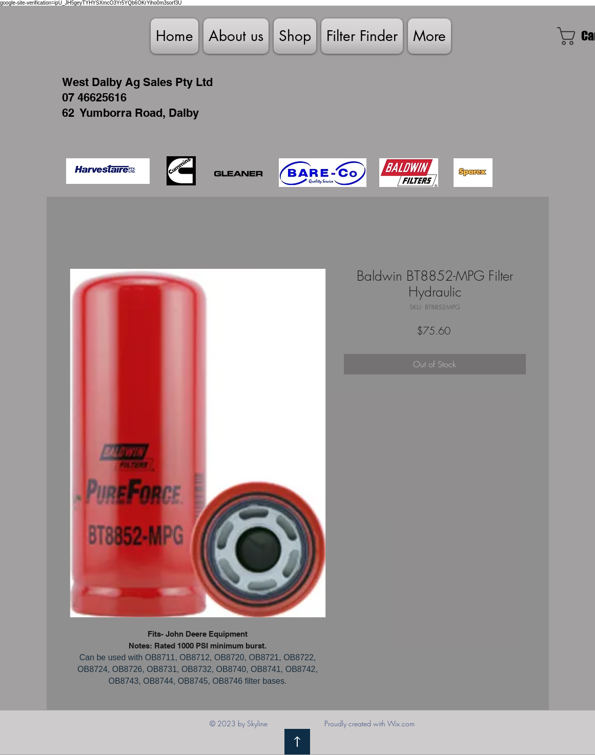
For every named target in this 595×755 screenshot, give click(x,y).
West (75, 82)
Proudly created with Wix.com (369, 723)
